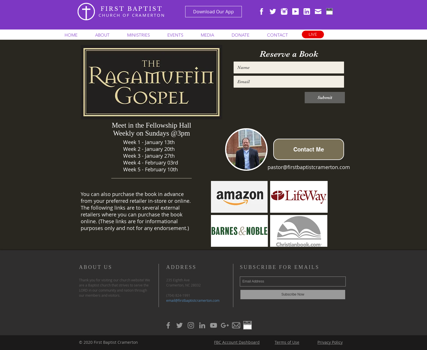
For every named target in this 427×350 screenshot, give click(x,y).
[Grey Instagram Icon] (191, 325)
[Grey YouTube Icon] (213, 325)
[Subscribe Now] (293, 294)
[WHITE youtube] (295, 11)
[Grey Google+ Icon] (225, 325)
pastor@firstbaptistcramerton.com (309, 167)
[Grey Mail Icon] (236, 325)
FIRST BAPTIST (132, 8)
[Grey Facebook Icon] (168, 325)
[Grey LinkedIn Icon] (202, 325)
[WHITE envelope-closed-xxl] (318, 11)
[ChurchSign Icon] (329, 11)
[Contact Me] (308, 149)
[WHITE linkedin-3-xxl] (307, 11)
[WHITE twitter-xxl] (273, 11)
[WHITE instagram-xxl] (284, 11)
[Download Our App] (213, 11)
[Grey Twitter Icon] (179, 325)
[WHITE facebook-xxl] (261, 11)
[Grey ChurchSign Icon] (247, 325)
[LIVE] (313, 34)
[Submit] (325, 97)
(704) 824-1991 (178, 295)
